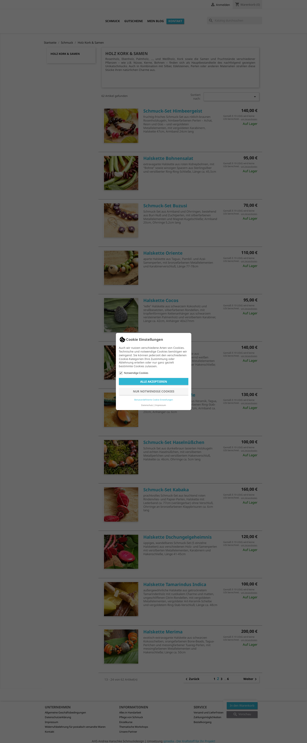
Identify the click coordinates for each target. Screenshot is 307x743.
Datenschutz (147, 405)
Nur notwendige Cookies (153, 391)
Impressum (160, 405)
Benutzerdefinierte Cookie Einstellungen (153, 399)
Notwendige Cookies (133, 373)
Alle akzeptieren (153, 381)
